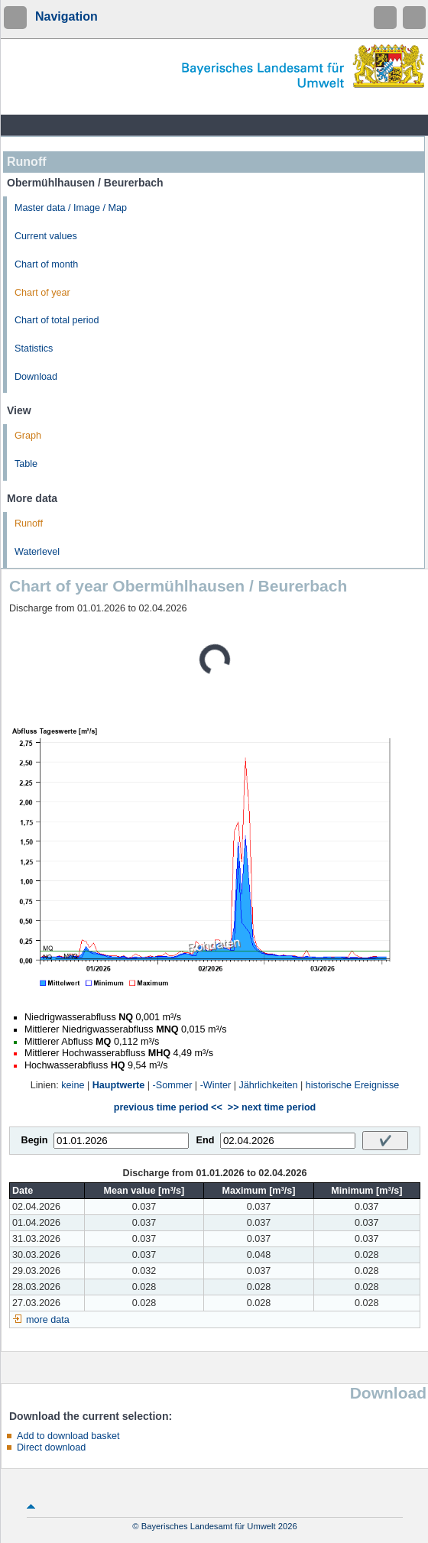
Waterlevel (37, 551)
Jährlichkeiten (268, 1085)
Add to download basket (68, 1436)
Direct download (51, 1447)
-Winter (216, 1085)
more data (48, 1319)
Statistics (34, 348)
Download (36, 376)
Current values (46, 236)
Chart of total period (57, 320)
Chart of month (46, 264)
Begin (34, 1140)
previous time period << (168, 1107)
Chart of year (42, 292)
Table (26, 464)
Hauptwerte (118, 1085)
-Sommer (173, 1085)
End (205, 1140)
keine (72, 1085)
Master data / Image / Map (71, 208)
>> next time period (272, 1107)
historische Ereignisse (353, 1085)
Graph (28, 435)
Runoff (29, 523)
